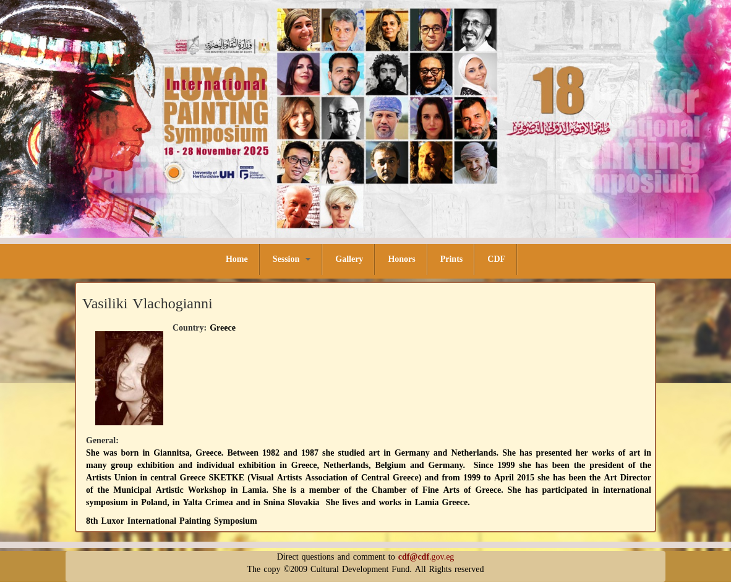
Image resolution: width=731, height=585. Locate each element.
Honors (401, 259)
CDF (496, 259)
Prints (451, 259)
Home (237, 259)
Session (292, 259)
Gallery (349, 259)
